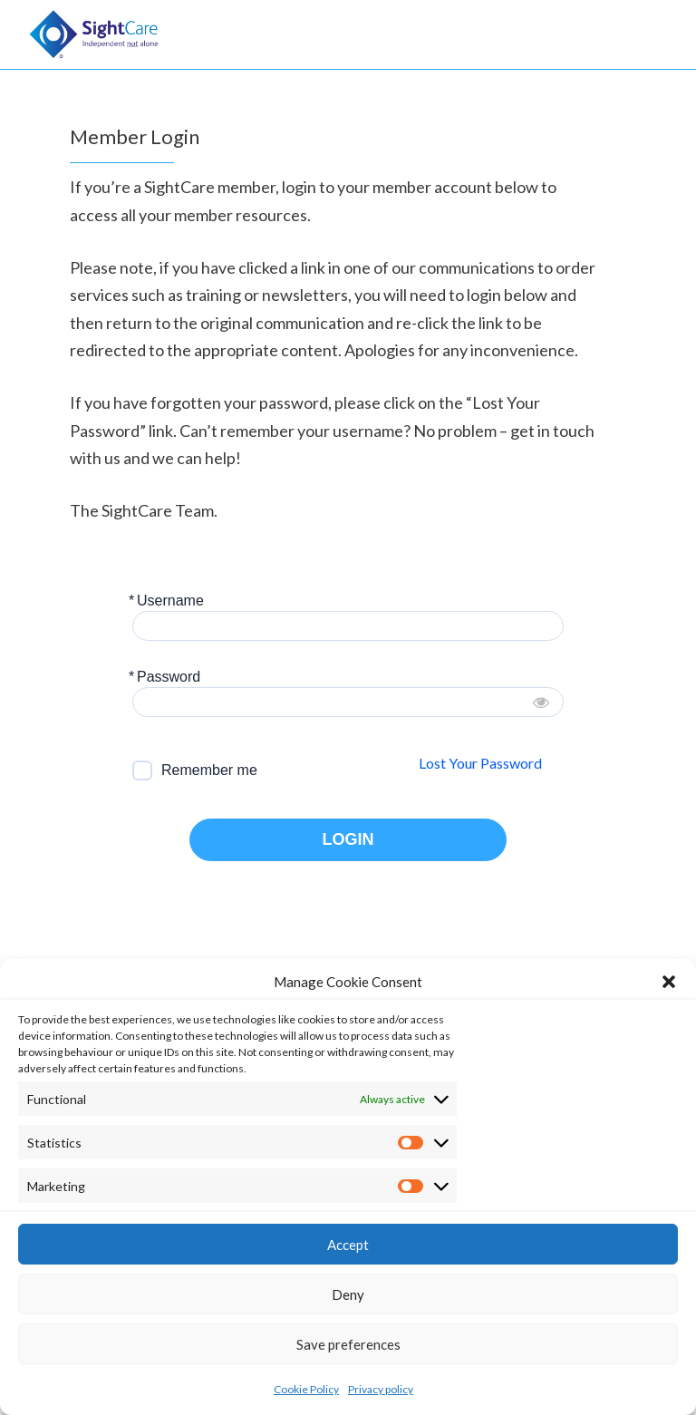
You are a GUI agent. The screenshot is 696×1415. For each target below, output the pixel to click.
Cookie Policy (306, 1389)
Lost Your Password (480, 762)
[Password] (348, 702)
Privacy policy (380, 1389)
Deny (348, 1294)
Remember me (209, 770)
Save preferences (348, 1344)
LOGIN (347, 840)
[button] (669, 982)
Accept (348, 1244)
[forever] (142, 770)
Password (168, 676)
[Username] (348, 626)
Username (170, 600)
